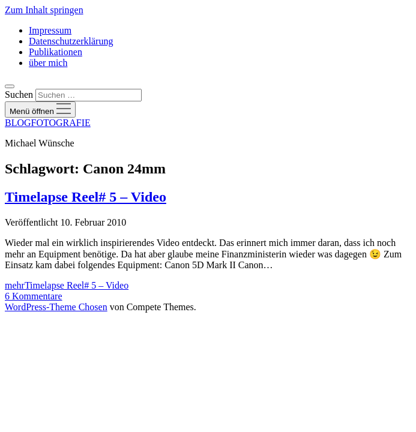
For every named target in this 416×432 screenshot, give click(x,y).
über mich (48, 63)
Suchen (19, 94)
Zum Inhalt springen (44, 10)
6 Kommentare (33, 296)
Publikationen (55, 52)
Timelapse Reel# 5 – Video (85, 197)
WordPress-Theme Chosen (56, 307)
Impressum (50, 30)
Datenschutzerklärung (71, 41)
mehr (66, 285)
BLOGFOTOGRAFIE (48, 123)
